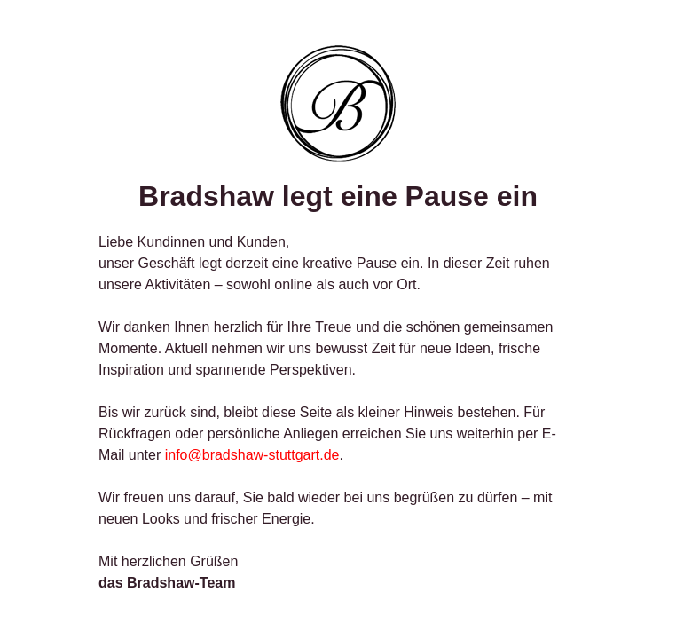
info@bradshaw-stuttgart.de (252, 454)
